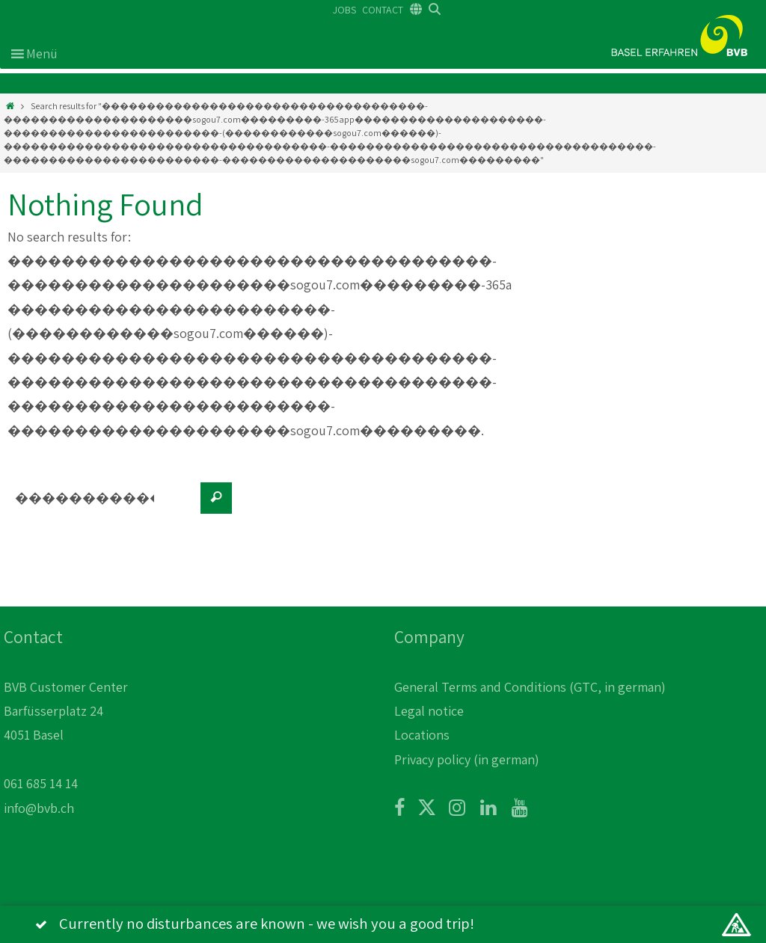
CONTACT (382, 9)
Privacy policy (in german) (466, 759)
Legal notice (429, 710)
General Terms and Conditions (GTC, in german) (530, 686)
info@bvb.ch (39, 808)
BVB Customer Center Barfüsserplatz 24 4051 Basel (66, 711)
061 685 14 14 (41, 783)
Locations (422, 734)
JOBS (344, 9)
